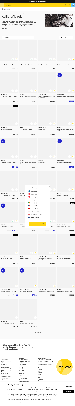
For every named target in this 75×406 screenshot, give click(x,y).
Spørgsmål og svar (6, 361)
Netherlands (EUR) (33, 211)
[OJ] (37, 9)
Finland (40, 372)
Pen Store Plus (5, 367)
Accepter (68, 391)
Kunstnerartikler (23, 359)
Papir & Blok (22, 364)
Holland (40, 377)
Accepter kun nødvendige (14, 401)
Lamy (20, 377)
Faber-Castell (23, 378)
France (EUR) (32, 205)
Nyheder (21, 369)
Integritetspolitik (5, 378)
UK (38, 380)
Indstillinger (69, 386)
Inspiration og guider (6, 368)
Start (3, 12)
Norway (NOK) (32, 194)
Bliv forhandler (5, 372)
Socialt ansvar (4, 373)
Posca (20, 380)
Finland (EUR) (32, 200)
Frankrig (40, 374)
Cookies (3, 379)
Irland (39, 376)
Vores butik (4, 364)
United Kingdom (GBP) (35, 214)
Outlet (21, 367)
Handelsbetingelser (6, 376)
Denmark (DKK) (33, 197)
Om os (2, 362)
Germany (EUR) (33, 208)
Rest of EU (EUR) (33, 217)
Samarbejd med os (6, 370)
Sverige (40, 369)
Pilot (20, 375)
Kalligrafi (18, 12)
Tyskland (40, 379)
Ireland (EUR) (32, 203)
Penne (21, 362)
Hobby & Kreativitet (10, 12)
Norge (39, 371)
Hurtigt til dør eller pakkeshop (37, 1)
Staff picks (22, 370)
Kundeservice (4, 359)
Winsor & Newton (24, 381)
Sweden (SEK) (32, 191)
